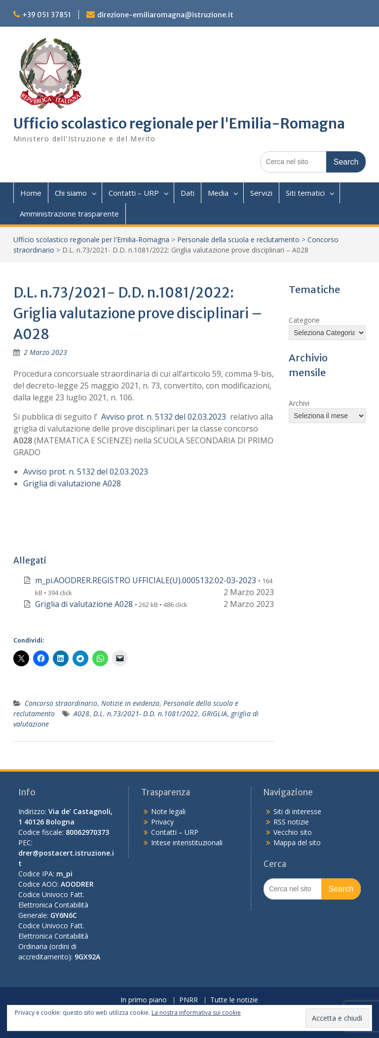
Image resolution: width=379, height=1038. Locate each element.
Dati (187, 193)
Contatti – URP (134, 193)
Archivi (299, 403)
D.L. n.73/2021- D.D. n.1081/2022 (145, 713)
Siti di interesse (297, 811)
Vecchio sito (292, 832)
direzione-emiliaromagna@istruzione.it (165, 14)
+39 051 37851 (46, 14)
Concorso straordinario (61, 703)
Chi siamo (71, 193)
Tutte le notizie (234, 1000)
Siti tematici (305, 193)
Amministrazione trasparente (69, 213)
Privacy (162, 821)
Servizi (261, 193)
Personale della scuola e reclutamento (238, 239)
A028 (81, 713)
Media (218, 193)
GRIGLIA (214, 713)
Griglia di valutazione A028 (72, 483)
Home (30, 193)
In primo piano (143, 1000)
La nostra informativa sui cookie (196, 1012)
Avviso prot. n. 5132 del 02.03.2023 (163, 416)
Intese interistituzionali (187, 842)
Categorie (304, 320)
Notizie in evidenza (130, 703)
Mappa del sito (297, 842)
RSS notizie (291, 821)
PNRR (188, 1000)
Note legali (168, 811)
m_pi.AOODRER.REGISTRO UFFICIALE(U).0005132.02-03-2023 (145, 580)
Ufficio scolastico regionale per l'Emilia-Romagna (179, 123)
